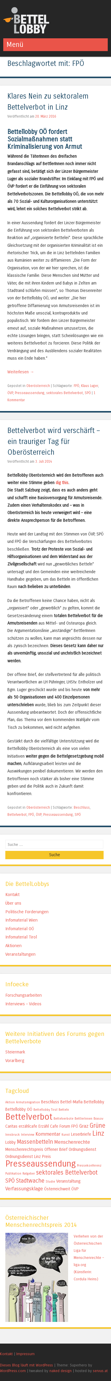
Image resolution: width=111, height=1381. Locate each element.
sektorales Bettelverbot (64, 393)
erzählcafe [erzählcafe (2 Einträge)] (28, 1126)
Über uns (13, 903)
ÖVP (10, 393)
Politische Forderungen (27, 911)
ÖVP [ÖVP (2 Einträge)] (75, 1189)
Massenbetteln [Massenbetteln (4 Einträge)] (35, 1142)
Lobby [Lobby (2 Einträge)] (10, 1142)
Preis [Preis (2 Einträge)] (46, 1156)
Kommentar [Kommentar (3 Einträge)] (48, 1134)
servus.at (100, 1371)
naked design (60, 1371)
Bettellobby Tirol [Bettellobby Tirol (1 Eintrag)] (45, 1110)
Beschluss (82, 807)
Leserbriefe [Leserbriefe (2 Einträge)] (81, 1134)
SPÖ (88, 393)
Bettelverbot (17, 815)
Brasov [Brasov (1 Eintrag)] (98, 1119)
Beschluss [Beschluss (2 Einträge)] (50, 1102)
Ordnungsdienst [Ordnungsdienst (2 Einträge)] (82, 1149)
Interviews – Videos (23, 1003)
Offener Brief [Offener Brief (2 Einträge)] (55, 1149)
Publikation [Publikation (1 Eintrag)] (13, 1173)
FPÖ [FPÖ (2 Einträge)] (74, 1126)
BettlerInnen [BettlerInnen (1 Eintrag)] (83, 1119)
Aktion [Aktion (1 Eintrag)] (10, 1102)
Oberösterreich (38, 386)
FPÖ (76, 386)
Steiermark (15, 1052)
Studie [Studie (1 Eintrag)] (50, 1182)
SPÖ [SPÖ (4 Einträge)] (10, 1181)
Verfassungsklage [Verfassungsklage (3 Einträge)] (24, 1189)
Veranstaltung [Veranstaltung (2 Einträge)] (68, 1181)
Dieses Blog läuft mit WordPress (26, 1365)
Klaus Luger (89, 386)
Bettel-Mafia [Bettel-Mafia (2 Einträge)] (71, 1102)
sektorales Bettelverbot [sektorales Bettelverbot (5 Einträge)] (67, 1172)
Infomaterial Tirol (21, 937)
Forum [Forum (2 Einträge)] (64, 1126)
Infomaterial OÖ (19, 928)
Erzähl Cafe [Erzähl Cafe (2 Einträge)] (48, 1126)
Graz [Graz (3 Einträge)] (84, 1126)
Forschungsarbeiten (23, 995)
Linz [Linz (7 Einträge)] (98, 1133)
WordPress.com (13, 1371)
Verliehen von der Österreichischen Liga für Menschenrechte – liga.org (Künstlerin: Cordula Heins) (89, 1257)
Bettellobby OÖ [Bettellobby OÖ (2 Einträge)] (18, 1109)
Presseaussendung (29, 393)
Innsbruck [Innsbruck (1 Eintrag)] (12, 1135)
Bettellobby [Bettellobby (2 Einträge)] (94, 1102)
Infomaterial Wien (21, 920)
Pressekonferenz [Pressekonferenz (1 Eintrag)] (89, 1165)
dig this (62, 482)
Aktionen (13, 945)
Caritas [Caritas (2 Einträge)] (11, 1126)
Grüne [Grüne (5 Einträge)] (97, 1125)
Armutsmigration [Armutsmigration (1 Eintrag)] (28, 1102)
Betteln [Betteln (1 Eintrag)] (64, 1110)
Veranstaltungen (20, 954)
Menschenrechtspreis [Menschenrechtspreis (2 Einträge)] (24, 1149)
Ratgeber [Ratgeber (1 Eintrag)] (28, 1173)
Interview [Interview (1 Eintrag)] (27, 1135)
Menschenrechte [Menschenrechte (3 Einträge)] (72, 1142)
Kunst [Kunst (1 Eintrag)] (66, 1135)
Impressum (25, 1354)
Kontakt (12, 894)
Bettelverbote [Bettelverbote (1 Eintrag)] (63, 1119)
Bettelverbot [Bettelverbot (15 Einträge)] (28, 1117)
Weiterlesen (20, 372)
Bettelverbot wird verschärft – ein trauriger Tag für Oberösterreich (53, 441)
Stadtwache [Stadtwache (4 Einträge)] (30, 1181)
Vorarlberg (14, 1060)
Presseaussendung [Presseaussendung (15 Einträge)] (40, 1164)
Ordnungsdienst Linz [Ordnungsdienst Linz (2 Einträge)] (23, 1156)
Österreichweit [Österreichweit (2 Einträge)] (57, 1189)
